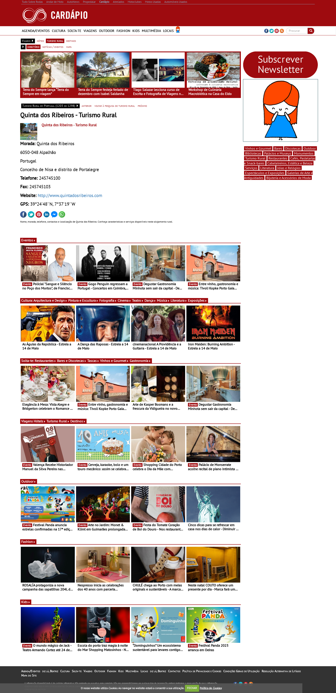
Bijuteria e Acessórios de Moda (288, 178)
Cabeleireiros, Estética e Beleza (289, 163)
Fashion (123, 31)
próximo (142, 106)
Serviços (251, 168)
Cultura (58, 31)
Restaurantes (45, 361)
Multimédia (151, 31)
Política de (211, 688)
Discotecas (293, 148)
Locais (168, 31)
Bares (278, 148)
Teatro (138, 300)
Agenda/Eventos (36, 31)
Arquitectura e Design (50, 300)
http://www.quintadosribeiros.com (70, 195)
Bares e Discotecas (71, 361)
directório (33, 47)
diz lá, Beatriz (50, 671)
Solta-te (74, 31)
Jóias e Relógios (289, 168)
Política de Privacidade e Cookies (201, 671)
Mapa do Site (28, 675)
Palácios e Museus (277, 153)
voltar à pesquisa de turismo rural (114, 106)
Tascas (93, 361)
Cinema (124, 300)
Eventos (28, 240)
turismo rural (55, 41)
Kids (136, 31)
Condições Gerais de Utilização (241, 671)
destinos (71, 41)
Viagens (90, 31)
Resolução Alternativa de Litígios (281, 671)
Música (163, 300)
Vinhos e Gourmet (114, 361)
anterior (87, 106)
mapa (69, 47)
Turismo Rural (57, 421)
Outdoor (106, 31)
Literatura (179, 300)
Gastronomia (140, 361)
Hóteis (40, 421)
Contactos (174, 671)
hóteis (40, 41)
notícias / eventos (52, 47)
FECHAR (192, 688)
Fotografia (108, 300)
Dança (150, 300)
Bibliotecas (253, 153)
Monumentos (304, 153)
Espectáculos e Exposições (264, 173)
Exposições (197, 300)
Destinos (78, 421)
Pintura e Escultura (83, 300)
